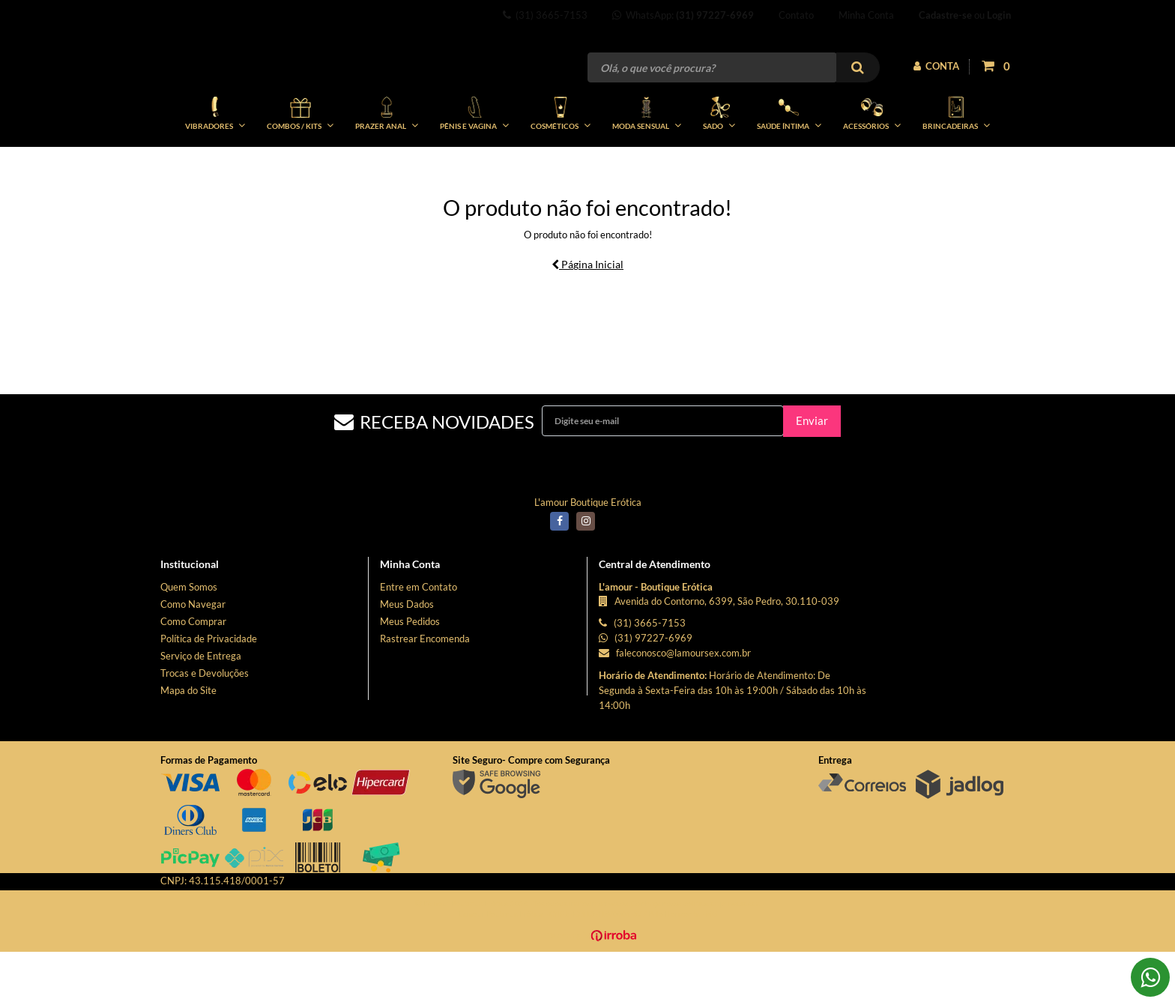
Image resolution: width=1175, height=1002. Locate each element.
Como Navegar (193, 654)
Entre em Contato (418, 637)
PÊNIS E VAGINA (474, 163)
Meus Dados (407, 654)
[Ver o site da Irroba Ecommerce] (587, 988)
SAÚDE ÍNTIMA (789, 163)
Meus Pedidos (410, 671)
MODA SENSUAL (646, 163)
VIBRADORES (215, 163)
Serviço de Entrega (200, 706)
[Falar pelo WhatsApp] (1150, 977)
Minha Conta (866, 15)
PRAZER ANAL (386, 163)
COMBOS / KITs (300, 163)
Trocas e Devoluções (204, 723)
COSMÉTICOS (560, 163)
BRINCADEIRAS (956, 163)
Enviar (812, 470)
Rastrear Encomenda (425, 689)
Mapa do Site (188, 740)
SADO (719, 163)
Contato (796, 15)
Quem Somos (188, 637)
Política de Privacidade (208, 689)
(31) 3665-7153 (545, 15)
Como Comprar (193, 671)
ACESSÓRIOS (872, 163)
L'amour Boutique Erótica (587, 552)
